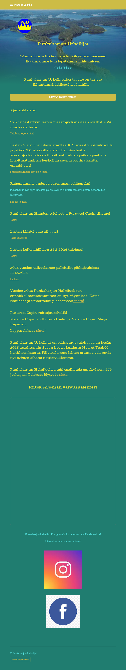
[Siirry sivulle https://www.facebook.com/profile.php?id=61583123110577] (63, 611)
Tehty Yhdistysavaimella (20, 659)
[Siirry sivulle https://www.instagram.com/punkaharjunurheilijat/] (63, 569)
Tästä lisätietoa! (19, 237)
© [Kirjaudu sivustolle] (11, 653)
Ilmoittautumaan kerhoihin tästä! (29, 171)
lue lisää (14, 279)
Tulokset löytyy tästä (22, 133)
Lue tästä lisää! (18, 201)
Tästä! (13, 219)
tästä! (78, 300)
